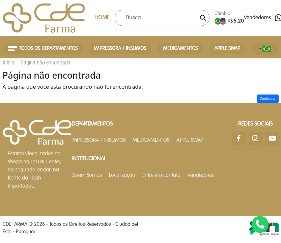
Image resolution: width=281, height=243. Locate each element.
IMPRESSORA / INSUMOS (120, 48)
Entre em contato (161, 175)
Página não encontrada (46, 62)
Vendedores (257, 18)
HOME (102, 18)
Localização (122, 175)
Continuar (268, 98)
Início (8, 62)
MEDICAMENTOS (180, 48)
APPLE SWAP (227, 48)
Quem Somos (87, 175)
